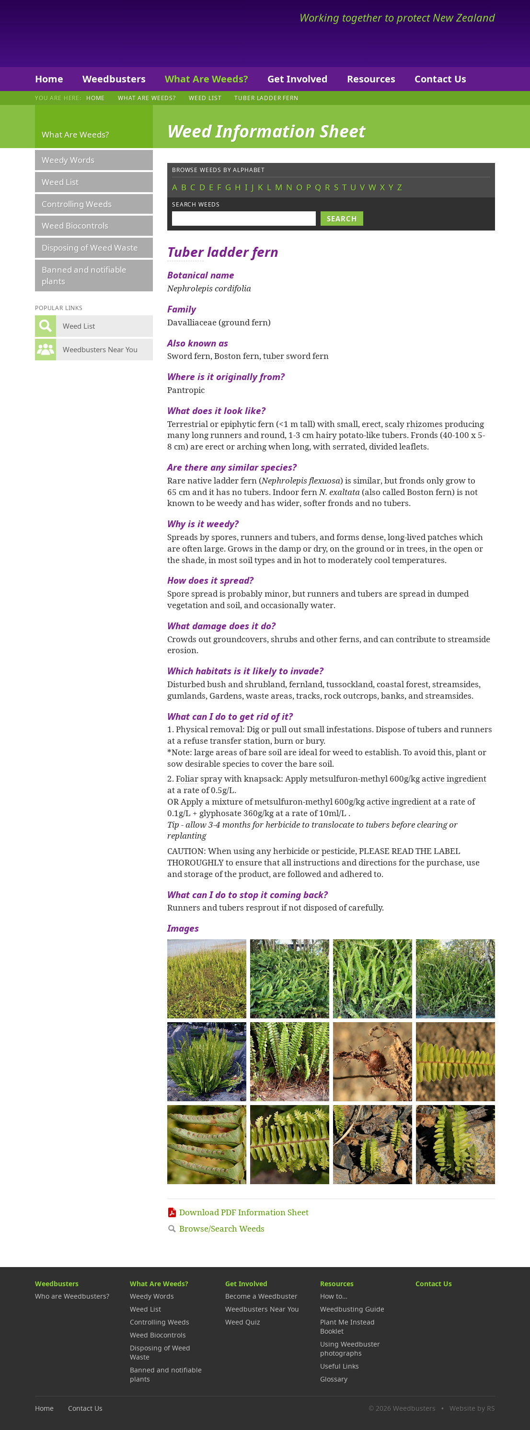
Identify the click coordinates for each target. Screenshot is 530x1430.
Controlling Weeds (77, 203)
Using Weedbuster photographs (350, 1348)
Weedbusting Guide (352, 1309)
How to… (333, 1296)
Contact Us (440, 78)
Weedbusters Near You (262, 1309)
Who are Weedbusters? (72, 1296)
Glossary (333, 1379)
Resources (371, 78)
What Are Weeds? (206, 78)
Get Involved (297, 78)
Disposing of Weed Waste (90, 247)
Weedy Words (68, 159)
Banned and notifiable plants (84, 275)
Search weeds (196, 204)
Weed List (205, 98)
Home (49, 78)
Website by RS (472, 1408)
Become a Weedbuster (261, 1296)
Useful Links (339, 1366)
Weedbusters (105, 33)
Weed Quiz (242, 1321)
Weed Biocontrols (75, 225)
